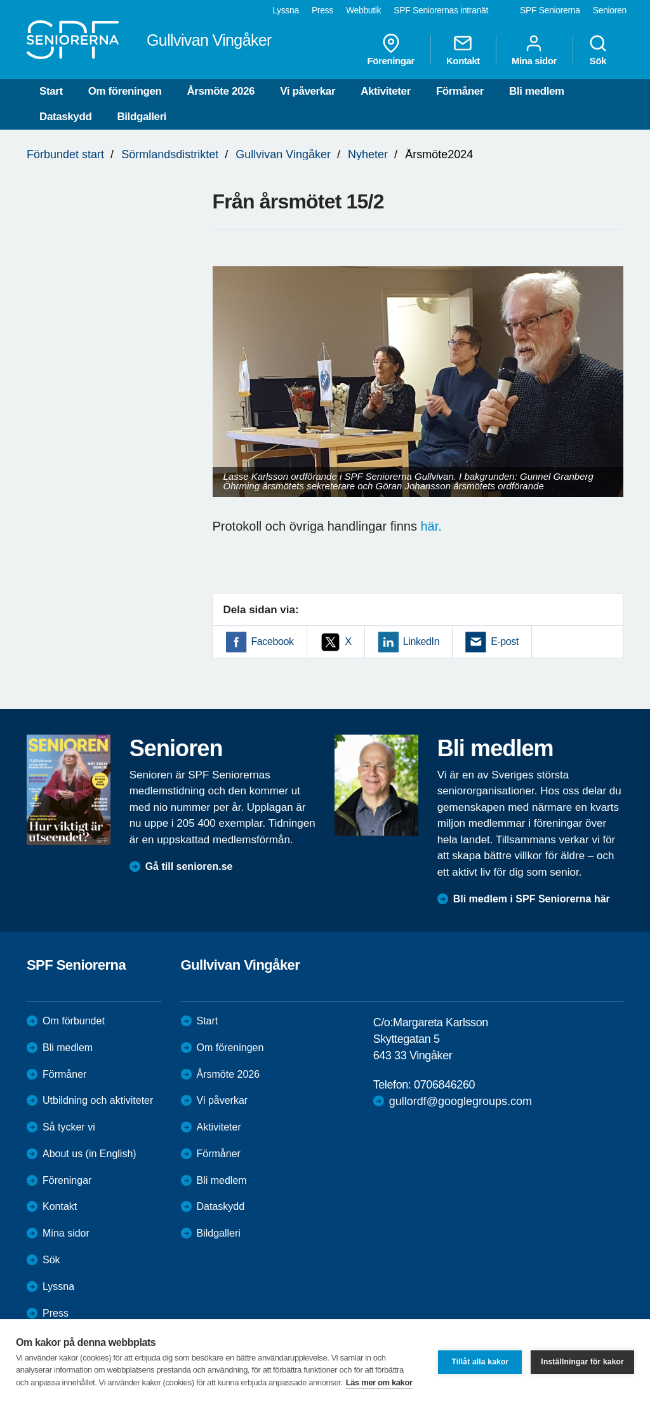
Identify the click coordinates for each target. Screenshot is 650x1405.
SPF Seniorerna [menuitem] (550, 10)
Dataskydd (65, 117)
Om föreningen (125, 91)
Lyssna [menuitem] (285, 10)
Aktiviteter (386, 91)
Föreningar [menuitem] (391, 49)
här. (430, 526)
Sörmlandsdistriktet (169, 154)
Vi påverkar (307, 91)
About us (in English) (89, 1153)
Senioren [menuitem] (610, 10)
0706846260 (444, 1084)
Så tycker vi (69, 1127)
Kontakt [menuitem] (463, 49)
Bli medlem (536, 91)
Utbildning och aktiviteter (98, 1100)
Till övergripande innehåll (0, 0)
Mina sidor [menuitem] (534, 49)
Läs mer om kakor (379, 1382)
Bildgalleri (141, 117)
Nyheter (368, 154)
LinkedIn (421, 641)
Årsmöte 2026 (221, 91)
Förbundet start (65, 154)
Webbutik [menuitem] (363, 10)
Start (51, 91)
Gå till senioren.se (189, 866)
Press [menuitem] (322, 10)
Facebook (272, 641)
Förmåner (460, 91)
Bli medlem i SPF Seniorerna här (531, 898)
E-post (505, 641)
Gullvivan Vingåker (283, 154)
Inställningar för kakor (582, 1361)
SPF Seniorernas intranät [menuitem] (441, 10)
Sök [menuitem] (597, 49)
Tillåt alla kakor (479, 1361)
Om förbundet (74, 1020)
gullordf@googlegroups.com (460, 1101)
